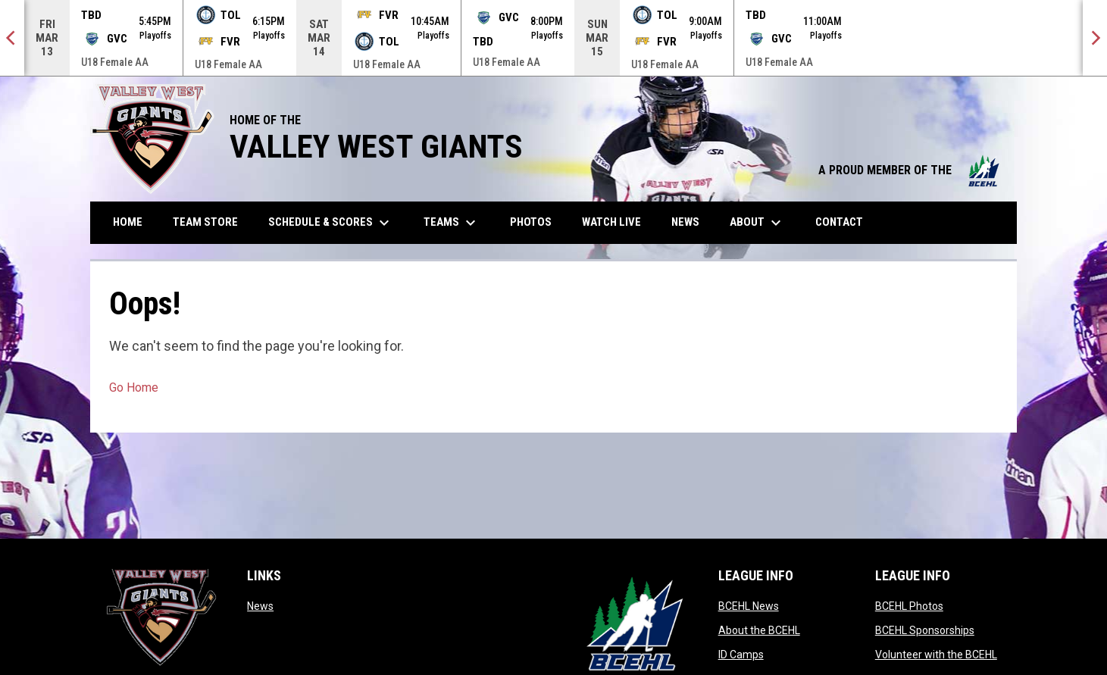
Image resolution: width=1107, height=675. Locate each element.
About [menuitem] (757, 223)
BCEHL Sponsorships (924, 630)
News (260, 606)
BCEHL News (748, 606)
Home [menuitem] (127, 222)
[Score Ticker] (553, 38)
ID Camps (741, 654)
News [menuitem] (685, 222)
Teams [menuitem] (452, 223)
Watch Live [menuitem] (617, 221)
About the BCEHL (759, 630)
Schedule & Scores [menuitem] (330, 223)
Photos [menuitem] (536, 221)
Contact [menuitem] (839, 222)
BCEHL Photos (909, 606)
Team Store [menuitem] (211, 221)
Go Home (133, 387)
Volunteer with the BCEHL (936, 654)
